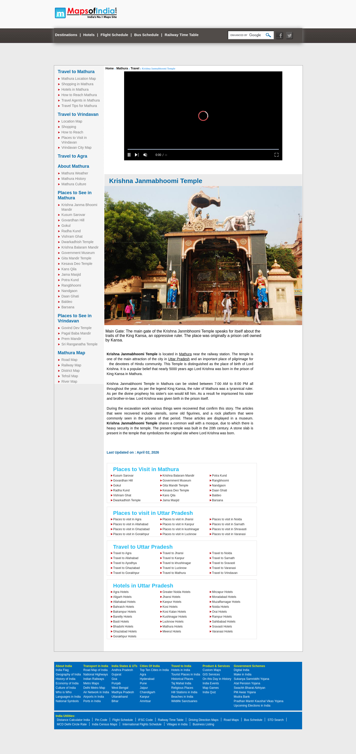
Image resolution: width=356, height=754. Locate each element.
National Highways (95, 674)
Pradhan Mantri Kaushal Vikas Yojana (259, 701)
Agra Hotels (121, 592)
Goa (114, 679)
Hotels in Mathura (75, 89)
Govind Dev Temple (77, 328)
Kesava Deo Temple (77, 264)
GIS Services (211, 674)
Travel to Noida (222, 553)
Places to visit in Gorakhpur (131, 534)
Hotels (89, 35)
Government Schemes (249, 666)
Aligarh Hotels (122, 597)
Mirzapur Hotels (222, 592)
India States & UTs (124, 666)
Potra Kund (70, 280)
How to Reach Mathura (79, 95)
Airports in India (93, 696)
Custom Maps (212, 670)
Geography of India (68, 674)
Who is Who (64, 692)
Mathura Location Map (79, 79)
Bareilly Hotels (122, 616)
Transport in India (95, 666)
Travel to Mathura (76, 71)
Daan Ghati (70, 296)
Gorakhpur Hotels (124, 636)
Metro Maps (91, 683)
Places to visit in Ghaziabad (131, 529)
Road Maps (231, 720)
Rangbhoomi (71, 285)
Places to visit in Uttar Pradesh (153, 513)
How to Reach (72, 132)
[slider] (203, 149)
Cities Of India (150, 666)
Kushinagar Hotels (175, 616)
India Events (211, 683)
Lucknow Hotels (173, 621)
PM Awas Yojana (245, 692)
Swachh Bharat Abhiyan (249, 688)
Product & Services (216, 666)
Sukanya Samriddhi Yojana (251, 679)
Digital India (241, 670)
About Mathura (73, 166)
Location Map (72, 121)
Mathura (122, 68)
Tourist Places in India (185, 674)
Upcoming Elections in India (252, 705)
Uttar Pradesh (179, 359)
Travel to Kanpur (173, 558)
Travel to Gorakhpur (126, 573)
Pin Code (101, 720)
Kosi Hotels (170, 606)
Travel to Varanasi (224, 568)
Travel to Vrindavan (78, 114)
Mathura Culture (74, 184)
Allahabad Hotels (124, 602)
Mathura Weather (75, 173)
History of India (65, 679)
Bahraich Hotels (123, 606)
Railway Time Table (182, 35)
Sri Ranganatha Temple (80, 344)
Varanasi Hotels (222, 631)
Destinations (66, 35)
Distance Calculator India (73, 720)
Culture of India (66, 688)
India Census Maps (104, 724)
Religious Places (182, 688)
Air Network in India (96, 692)
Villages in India (177, 724)
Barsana (68, 307)
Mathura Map (71, 352)
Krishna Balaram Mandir (80, 247)
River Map (69, 381)
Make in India (242, 674)
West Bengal (119, 688)
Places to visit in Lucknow (180, 534)
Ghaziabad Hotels (125, 631)
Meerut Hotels (172, 631)
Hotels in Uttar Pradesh (143, 586)
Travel (135, 68)
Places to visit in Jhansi (178, 519)
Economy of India (67, 683)
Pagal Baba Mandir (76, 333)
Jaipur (144, 688)
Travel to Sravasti (223, 563)
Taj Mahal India (181, 683)
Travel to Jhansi (173, 553)
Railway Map (71, 365)
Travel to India (181, 666)
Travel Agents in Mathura (81, 100)
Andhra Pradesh (122, 670)
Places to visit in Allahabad (130, 524)
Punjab (116, 683)
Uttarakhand (119, 696)
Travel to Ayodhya (125, 563)
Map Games (211, 688)
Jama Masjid (71, 274)
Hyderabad (147, 679)
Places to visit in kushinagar (181, 529)
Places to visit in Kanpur (178, 524)
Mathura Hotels (173, 626)
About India (64, 666)
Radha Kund (71, 231)
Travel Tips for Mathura (79, 106)
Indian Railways (93, 679)
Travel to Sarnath (223, 558)
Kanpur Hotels (172, 602)
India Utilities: (65, 716)
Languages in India (68, 696)
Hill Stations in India (184, 692)
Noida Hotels (220, 606)
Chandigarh (147, 692)
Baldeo (67, 302)
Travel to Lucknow (175, 568)
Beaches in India (182, 696)
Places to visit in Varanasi (229, 534)
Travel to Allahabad (125, 558)
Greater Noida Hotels (177, 592)
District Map (71, 371)
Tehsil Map (70, 376)
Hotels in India (180, 670)
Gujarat (116, 674)
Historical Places (182, 679)
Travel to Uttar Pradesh (143, 547)
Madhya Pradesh (122, 692)
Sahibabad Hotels (224, 621)
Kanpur (145, 696)
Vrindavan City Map (77, 147)
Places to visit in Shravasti (229, 529)
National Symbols (67, 701)
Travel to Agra (72, 156)
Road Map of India (95, 670)
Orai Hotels (219, 611)
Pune (143, 683)
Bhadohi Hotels (123, 626)
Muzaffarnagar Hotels (226, 602)
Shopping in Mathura (77, 84)
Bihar (114, 701)
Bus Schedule (146, 35)
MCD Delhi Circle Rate (72, 724)
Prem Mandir (71, 339)
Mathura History (74, 179)
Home (110, 68)
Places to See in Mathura (75, 195)
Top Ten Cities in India (154, 670)
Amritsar (145, 701)
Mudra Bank (242, 696)
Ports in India (92, 701)
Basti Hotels (121, 621)
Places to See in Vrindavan (75, 318)
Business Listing (203, 724)
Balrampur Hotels (124, 611)
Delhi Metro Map (94, 688)
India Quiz (209, 692)
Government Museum (78, 253)
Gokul (66, 226)
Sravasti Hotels (222, 626)
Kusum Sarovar (73, 215)
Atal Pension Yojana (247, 683)
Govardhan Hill (73, 220)
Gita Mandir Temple (76, 258)
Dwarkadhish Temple (78, 242)
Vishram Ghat (72, 236)
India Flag (62, 670)
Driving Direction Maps (204, 720)
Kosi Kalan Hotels (174, 611)
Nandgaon (70, 291)
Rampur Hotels (222, 616)
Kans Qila (69, 269)
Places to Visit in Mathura (146, 469)
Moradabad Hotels (224, 597)
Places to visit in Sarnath (228, 524)
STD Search (275, 720)
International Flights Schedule (141, 724)
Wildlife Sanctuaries (184, 701)
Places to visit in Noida (227, 519)
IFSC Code (145, 720)
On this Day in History (217, 679)
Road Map (70, 360)
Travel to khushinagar (177, 563)
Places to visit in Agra (127, 519)
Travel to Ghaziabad (126, 568)
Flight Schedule (114, 35)
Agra (143, 674)
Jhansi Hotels (171, 597)
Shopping (69, 127)
